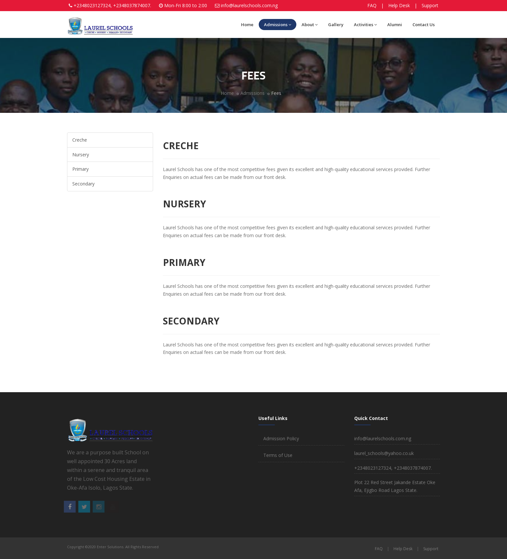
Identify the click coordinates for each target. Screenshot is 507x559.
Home (247, 24)
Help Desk (399, 5)
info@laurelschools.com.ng (249, 5)
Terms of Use (277, 455)
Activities (365, 24)
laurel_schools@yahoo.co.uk (384, 453)
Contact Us (423, 24)
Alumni (394, 24)
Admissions (277, 24)
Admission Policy (281, 438)
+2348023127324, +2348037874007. (112, 5)
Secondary (83, 184)
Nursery (80, 154)
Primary (80, 169)
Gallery (335, 24)
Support (430, 5)
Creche (79, 140)
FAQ (371, 5)
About (310, 24)
